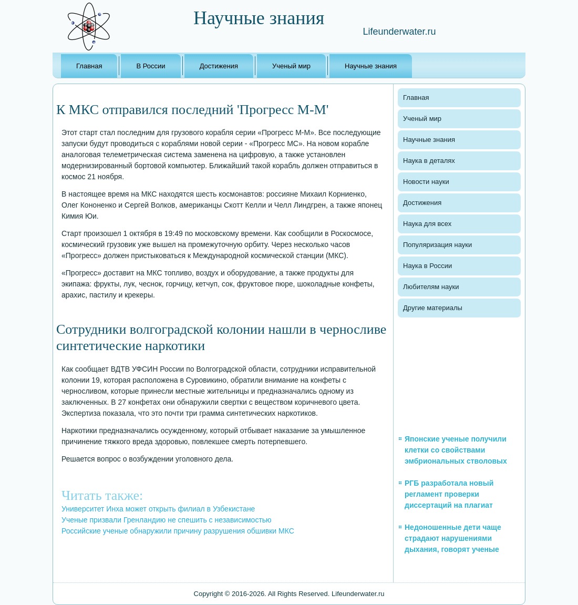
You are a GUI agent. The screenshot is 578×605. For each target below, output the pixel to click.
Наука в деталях (429, 161)
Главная (89, 66)
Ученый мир (291, 66)
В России (150, 66)
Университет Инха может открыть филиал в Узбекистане (158, 509)
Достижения (219, 66)
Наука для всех (427, 224)
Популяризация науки (437, 245)
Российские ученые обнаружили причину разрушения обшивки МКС (177, 531)
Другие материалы (432, 308)
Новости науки (426, 182)
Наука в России (427, 266)
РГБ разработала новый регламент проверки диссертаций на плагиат (449, 494)
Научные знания (371, 66)
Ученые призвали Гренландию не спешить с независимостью (166, 520)
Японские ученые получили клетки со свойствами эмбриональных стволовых (456, 450)
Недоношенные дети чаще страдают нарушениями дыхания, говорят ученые (453, 538)
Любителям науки (431, 287)
